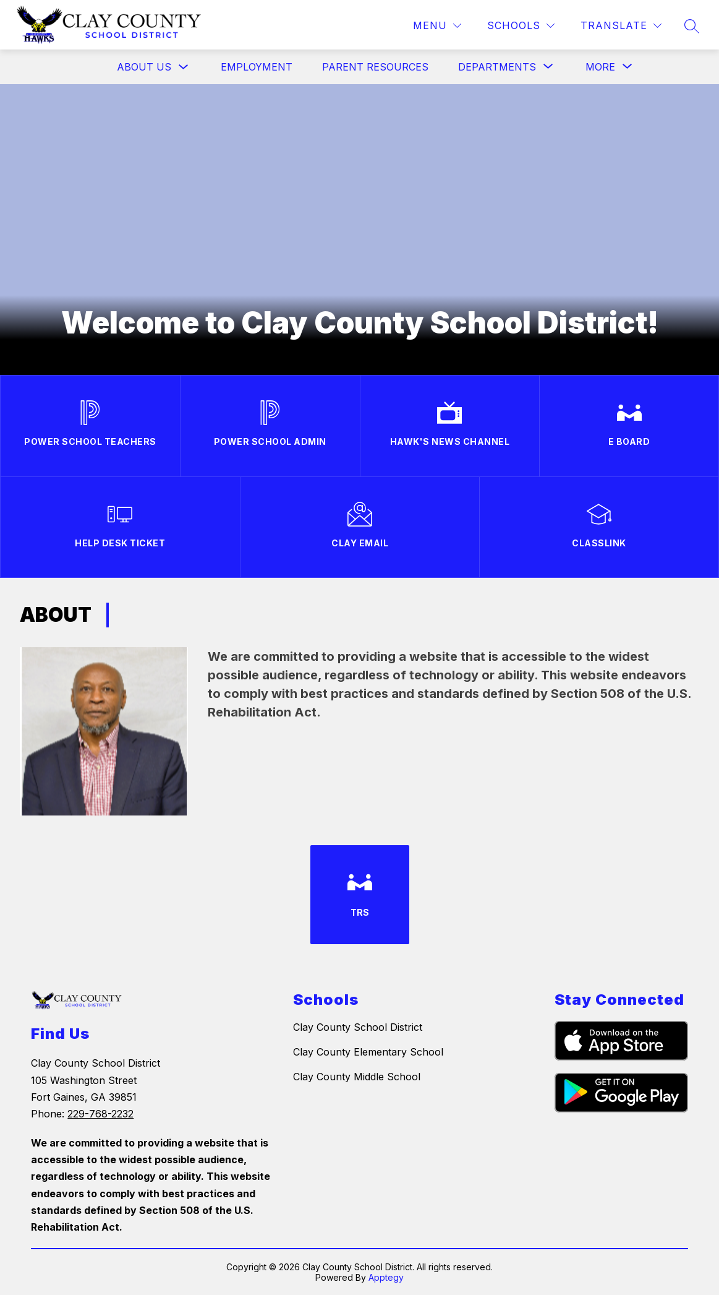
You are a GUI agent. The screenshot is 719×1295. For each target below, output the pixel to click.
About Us (144, 67)
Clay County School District (357, 1027)
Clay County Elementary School (368, 1052)
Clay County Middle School (356, 1076)
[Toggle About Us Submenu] (183, 67)
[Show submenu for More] (600, 66)
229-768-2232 (100, 1114)
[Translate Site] (621, 25)
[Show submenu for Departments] (497, 66)
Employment (256, 67)
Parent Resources (375, 67)
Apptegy (386, 1277)
